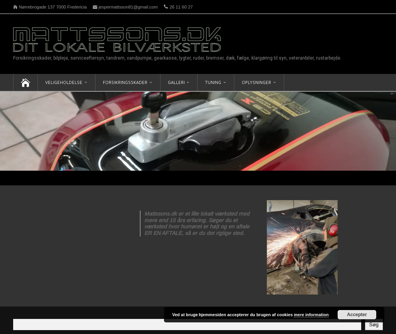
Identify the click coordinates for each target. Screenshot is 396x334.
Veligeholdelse (63, 82)
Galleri (176, 82)
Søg (374, 324)
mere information (311, 314)
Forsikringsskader (125, 82)
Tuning (213, 82)
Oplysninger (256, 82)
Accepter (357, 314)
